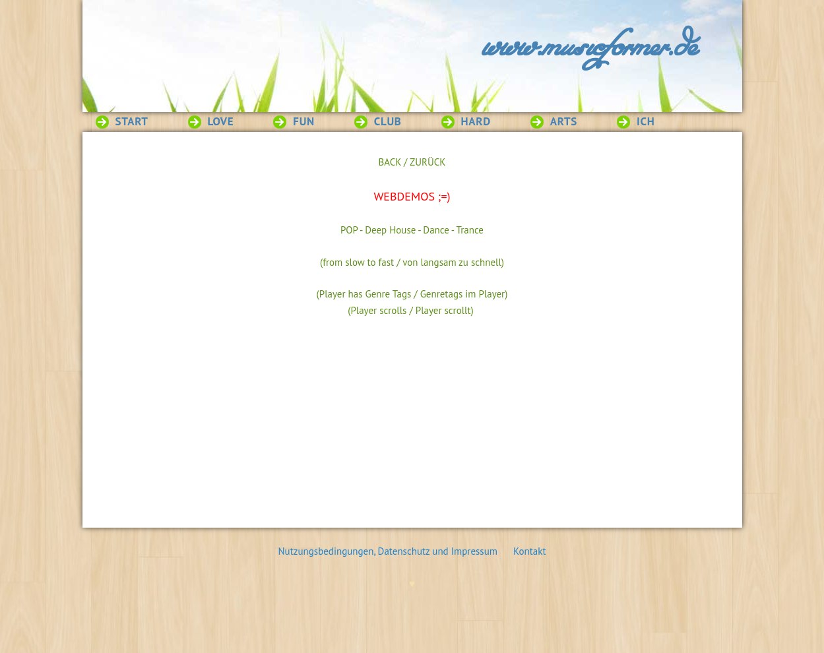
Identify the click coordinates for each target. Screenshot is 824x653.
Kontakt (529, 551)
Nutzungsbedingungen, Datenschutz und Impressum (394, 551)
